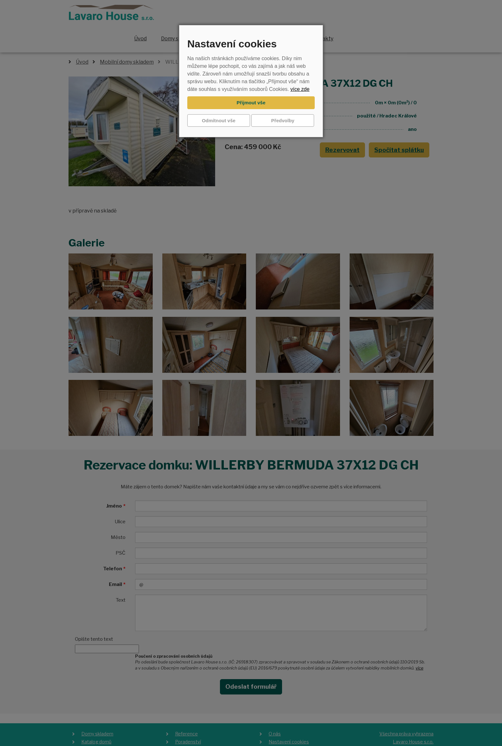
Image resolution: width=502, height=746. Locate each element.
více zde (300, 89)
